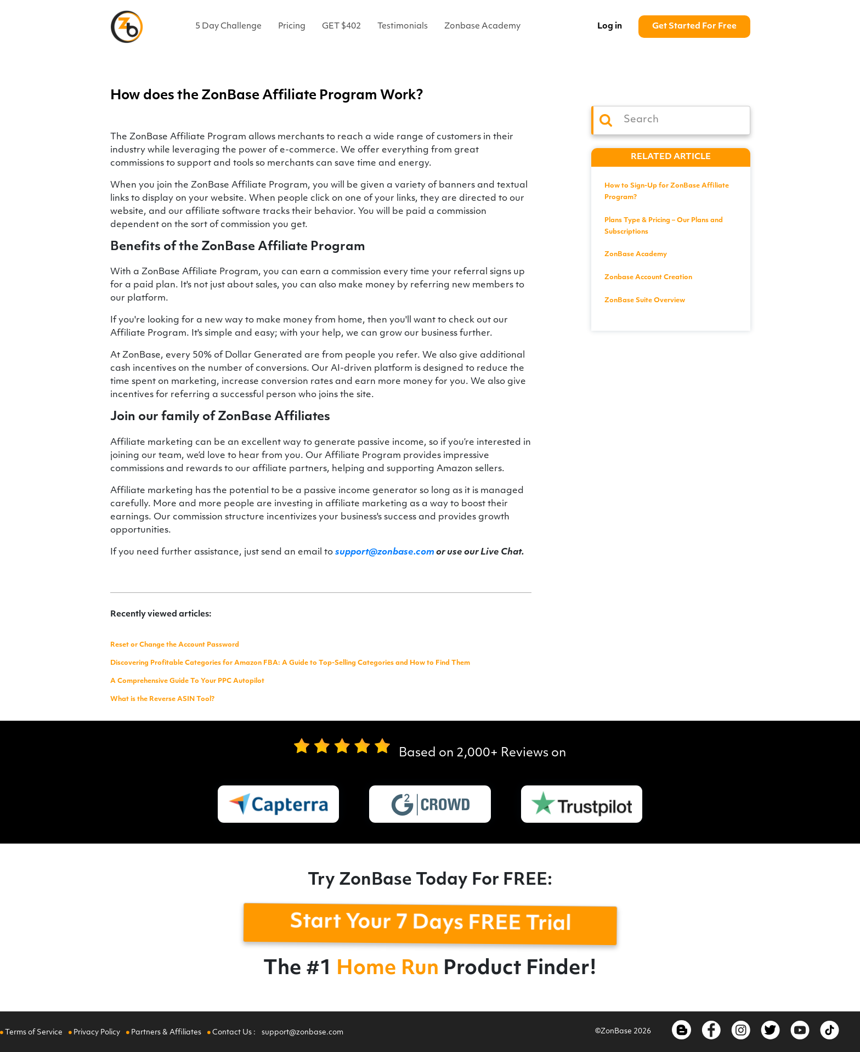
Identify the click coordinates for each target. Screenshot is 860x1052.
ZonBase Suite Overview (644, 300)
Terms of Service (32, 1032)
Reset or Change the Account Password (174, 645)
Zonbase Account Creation (648, 277)
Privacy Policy (95, 1032)
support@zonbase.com (384, 552)
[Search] (670, 120)
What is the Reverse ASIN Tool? (162, 699)
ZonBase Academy (635, 254)
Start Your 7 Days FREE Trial (431, 924)
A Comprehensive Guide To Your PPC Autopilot (187, 681)
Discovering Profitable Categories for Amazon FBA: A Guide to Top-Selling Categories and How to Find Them (290, 663)
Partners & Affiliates (164, 1032)
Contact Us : (232, 1032)
